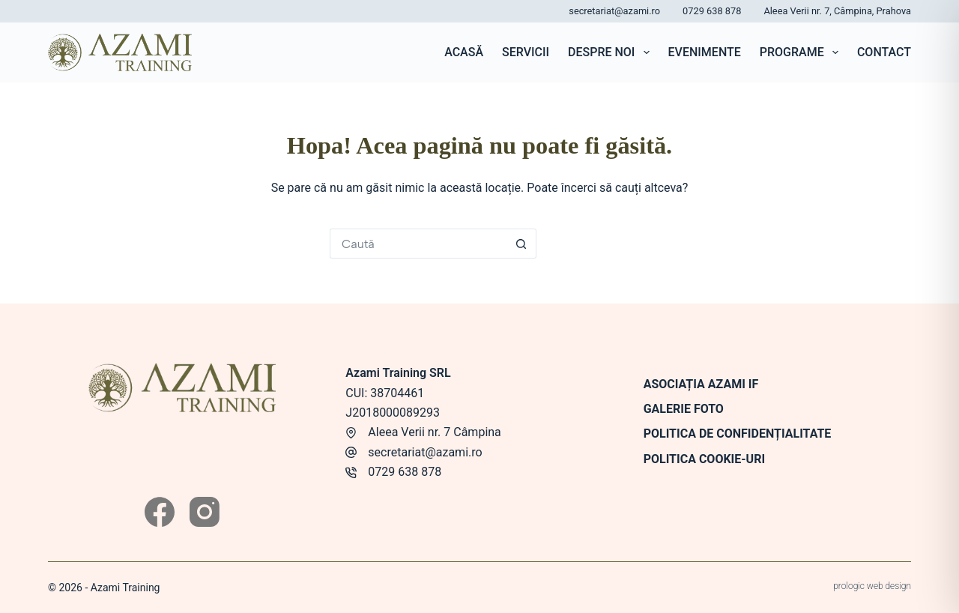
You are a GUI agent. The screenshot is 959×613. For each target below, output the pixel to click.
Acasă (463, 52)
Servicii (525, 52)
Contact (884, 52)
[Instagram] (205, 512)
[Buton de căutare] (521, 244)
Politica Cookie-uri (704, 459)
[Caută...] (418, 244)
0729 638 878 (712, 10)
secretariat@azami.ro (614, 10)
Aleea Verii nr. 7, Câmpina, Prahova (837, 10)
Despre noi (612, 52)
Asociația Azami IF (701, 384)
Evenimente (704, 52)
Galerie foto (684, 409)
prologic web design (872, 586)
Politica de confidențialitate (738, 433)
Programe (802, 52)
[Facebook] (160, 512)
